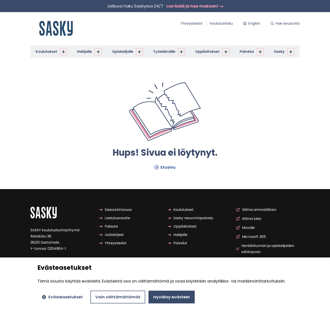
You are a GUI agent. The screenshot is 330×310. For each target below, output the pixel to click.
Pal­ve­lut (247, 51)
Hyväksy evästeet (171, 297)
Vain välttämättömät (117, 297)
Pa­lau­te (108, 226)
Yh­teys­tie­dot (192, 23)
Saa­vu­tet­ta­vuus (115, 209)
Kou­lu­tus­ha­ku (221, 23)
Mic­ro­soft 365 (251, 236)
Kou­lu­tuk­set (46, 51)
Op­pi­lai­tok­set (207, 51)
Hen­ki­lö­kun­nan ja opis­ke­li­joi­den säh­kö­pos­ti (265, 248)
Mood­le (245, 227)
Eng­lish (251, 23)
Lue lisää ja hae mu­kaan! (194, 6)
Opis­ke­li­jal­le (122, 51)
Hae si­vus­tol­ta (285, 23)
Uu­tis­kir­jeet (111, 234)
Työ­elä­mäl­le (164, 51)
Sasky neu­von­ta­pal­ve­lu (190, 218)
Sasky (279, 51)
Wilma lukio (248, 218)
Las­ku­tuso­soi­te (114, 218)
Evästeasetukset (62, 297)
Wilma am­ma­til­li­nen (256, 209)
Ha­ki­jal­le (84, 51)
